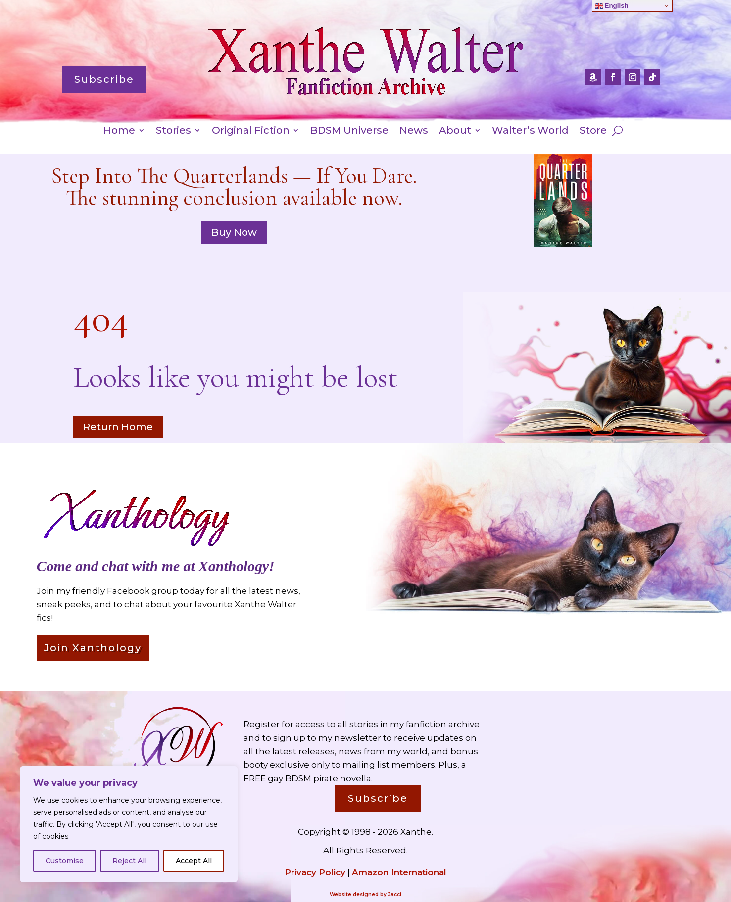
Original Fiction (251, 131)
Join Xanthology (93, 648)
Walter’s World (530, 131)
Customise (65, 860)
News (413, 131)
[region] (129, 824)
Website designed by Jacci (365, 894)
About (455, 131)
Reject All (129, 860)
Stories (173, 131)
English (612, 6)
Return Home (118, 427)
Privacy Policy (315, 872)
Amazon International (399, 872)
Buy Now (234, 232)
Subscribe (104, 79)
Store (593, 131)
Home (119, 131)
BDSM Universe (349, 131)
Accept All (194, 860)
